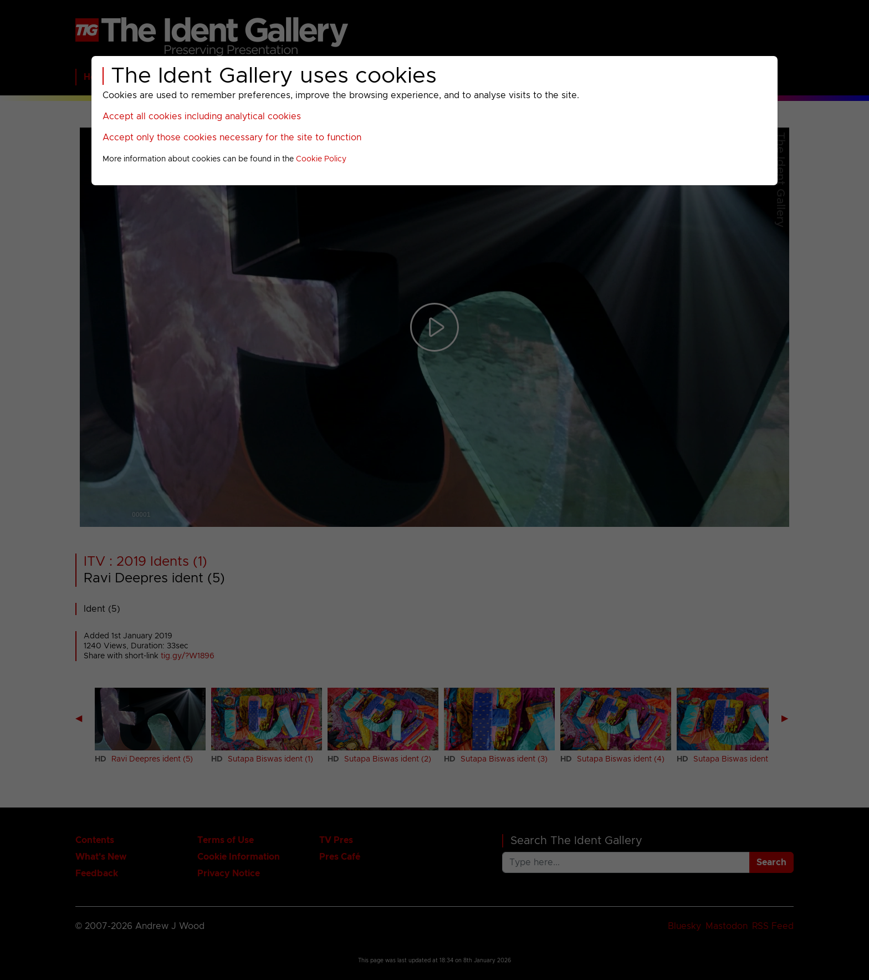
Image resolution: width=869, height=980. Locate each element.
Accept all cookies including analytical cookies (202, 116)
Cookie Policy (321, 159)
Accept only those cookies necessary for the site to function (232, 137)
